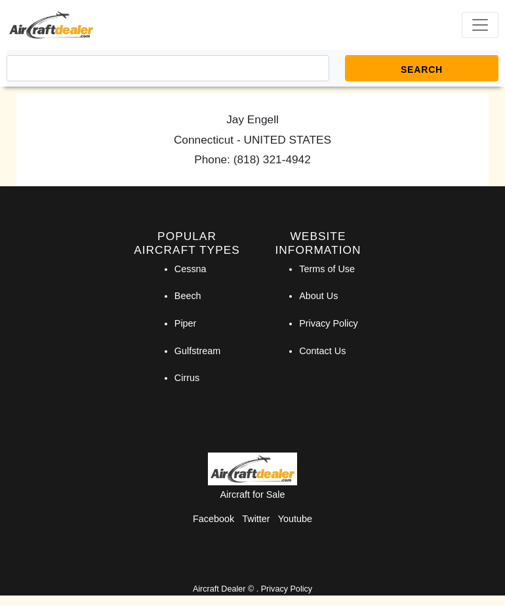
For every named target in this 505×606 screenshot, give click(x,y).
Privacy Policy (328, 323)
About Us (318, 296)
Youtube (295, 519)
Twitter (256, 519)
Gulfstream (197, 351)
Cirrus (186, 378)
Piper (185, 323)
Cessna (190, 269)
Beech (187, 296)
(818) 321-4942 (272, 159)
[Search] (168, 68)
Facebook (213, 519)
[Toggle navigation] (480, 25)
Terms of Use (327, 269)
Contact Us (322, 351)
